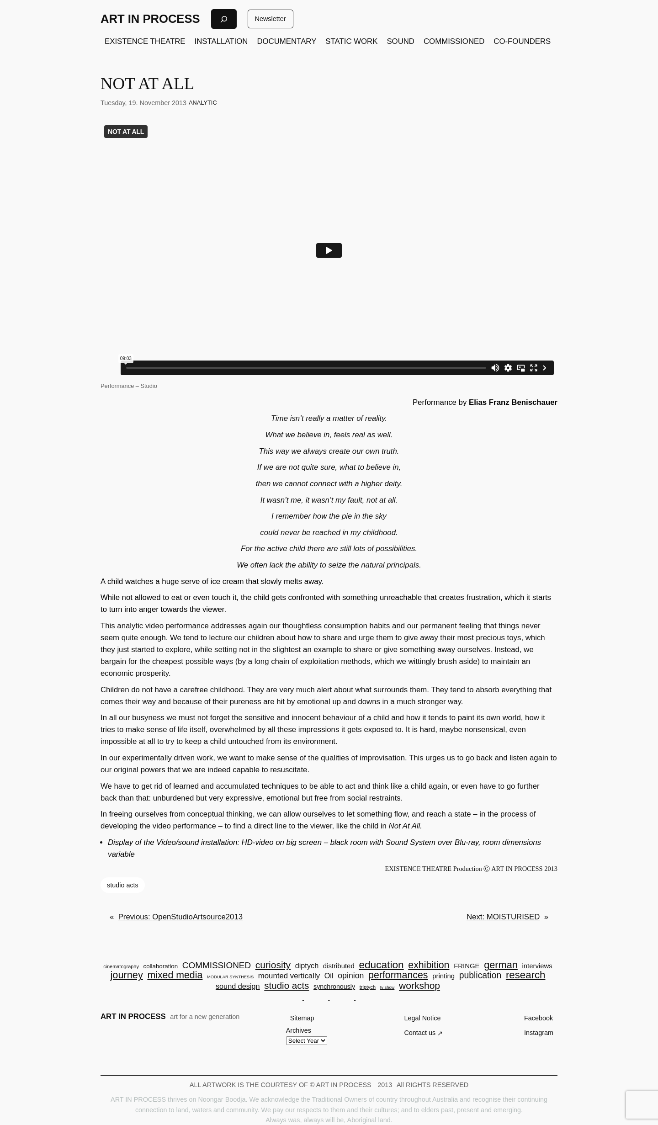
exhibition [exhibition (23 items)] (428, 965)
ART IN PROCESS (150, 18)
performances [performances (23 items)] (398, 975)
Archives (298, 1030)
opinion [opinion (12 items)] (351, 976)
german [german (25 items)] (501, 965)
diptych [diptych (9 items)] (307, 965)
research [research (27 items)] (526, 975)
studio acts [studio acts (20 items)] (286, 986)
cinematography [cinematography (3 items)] (121, 966)
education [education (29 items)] (381, 965)
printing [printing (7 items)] (443, 976)
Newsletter (270, 18)
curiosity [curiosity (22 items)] (273, 965)
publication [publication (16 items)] (480, 975)
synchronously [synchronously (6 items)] (334, 986)
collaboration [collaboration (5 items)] (160, 966)
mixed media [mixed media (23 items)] (174, 975)
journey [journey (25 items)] (127, 975)
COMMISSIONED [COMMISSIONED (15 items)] (216, 965)
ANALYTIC (203, 102)
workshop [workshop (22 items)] (419, 985)
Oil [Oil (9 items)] (329, 975)
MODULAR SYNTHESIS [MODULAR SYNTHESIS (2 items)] (230, 977)
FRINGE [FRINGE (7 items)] (466, 966)
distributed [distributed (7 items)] (339, 966)
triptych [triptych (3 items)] (368, 987)
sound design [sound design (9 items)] (238, 986)
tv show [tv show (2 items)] (387, 988)
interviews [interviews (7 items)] (537, 966)
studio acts (122, 885)
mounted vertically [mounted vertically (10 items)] (289, 976)
